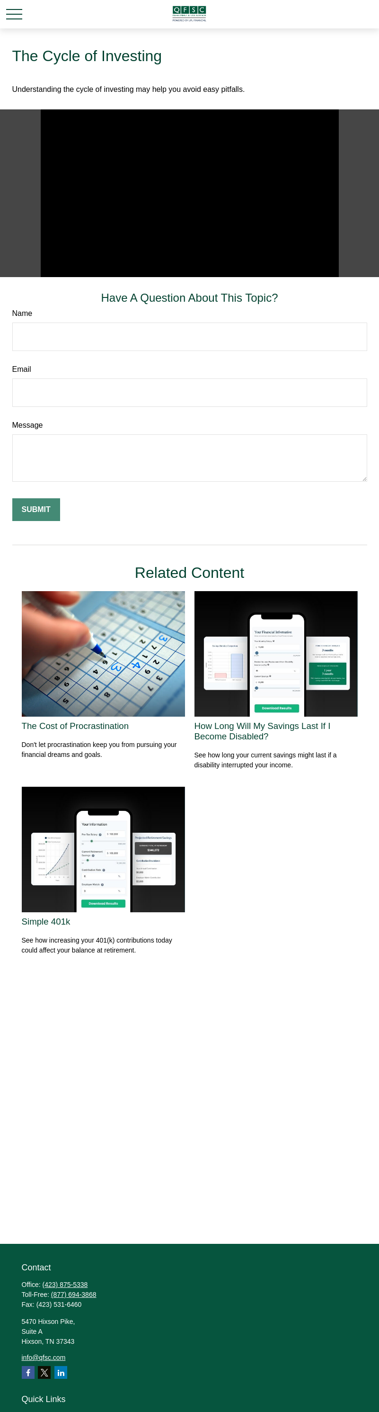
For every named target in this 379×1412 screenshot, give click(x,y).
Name (22, 313)
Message (27, 425)
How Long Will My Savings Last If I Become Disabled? (262, 731)
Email (21, 369)
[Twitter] (44, 1372)
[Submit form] (36, 509)
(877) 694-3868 (74, 1294)
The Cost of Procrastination (75, 726)
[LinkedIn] (60, 1372)
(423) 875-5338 (65, 1284)
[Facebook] (28, 1372)
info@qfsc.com (44, 1357)
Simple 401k (46, 921)
